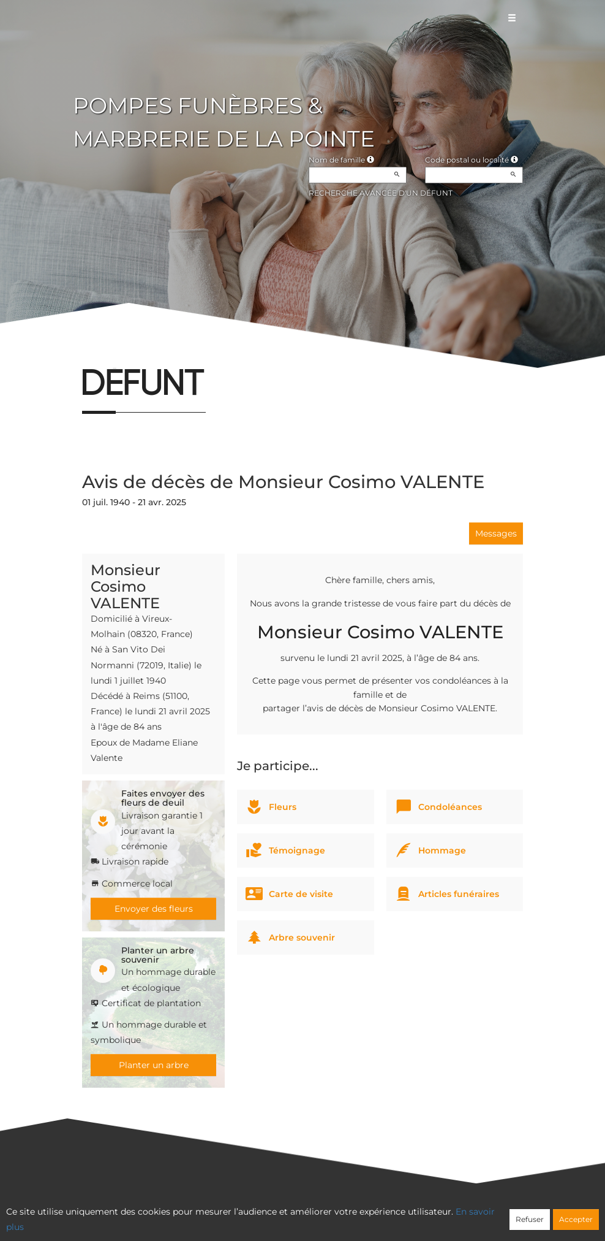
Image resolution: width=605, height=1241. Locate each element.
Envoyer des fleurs (154, 908)
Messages (496, 533)
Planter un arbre (154, 1065)
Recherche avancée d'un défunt (381, 192)
